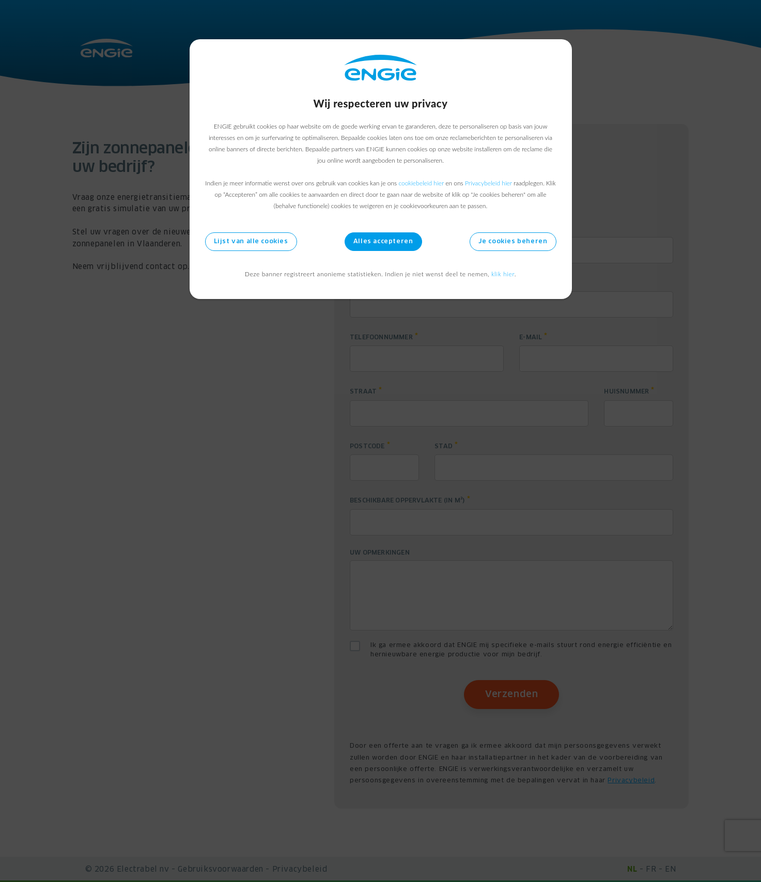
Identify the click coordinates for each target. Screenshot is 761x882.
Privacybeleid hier (488, 183)
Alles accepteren (383, 242)
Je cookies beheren (513, 242)
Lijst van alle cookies (251, 242)
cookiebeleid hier (420, 183)
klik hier (503, 274)
